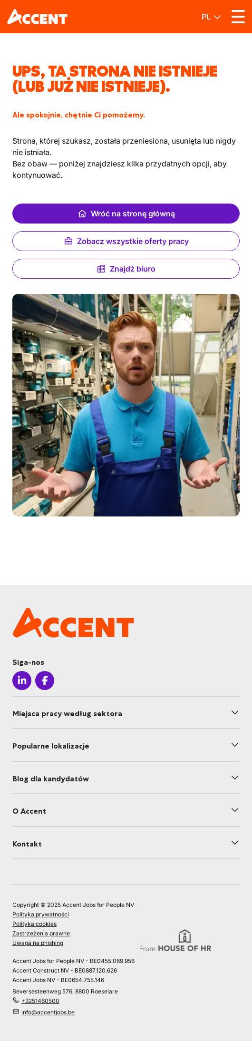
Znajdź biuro (126, 268)
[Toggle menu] (238, 17)
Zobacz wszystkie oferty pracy (126, 241)
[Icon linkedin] (21, 680)
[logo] (37, 16)
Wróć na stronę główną (126, 213)
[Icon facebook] (44, 680)
